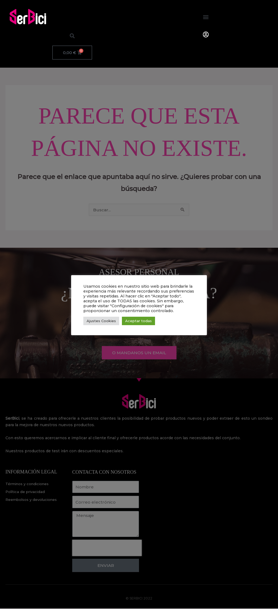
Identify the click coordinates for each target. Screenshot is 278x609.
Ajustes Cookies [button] (101, 321)
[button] (205, 16)
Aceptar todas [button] (138, 321)
